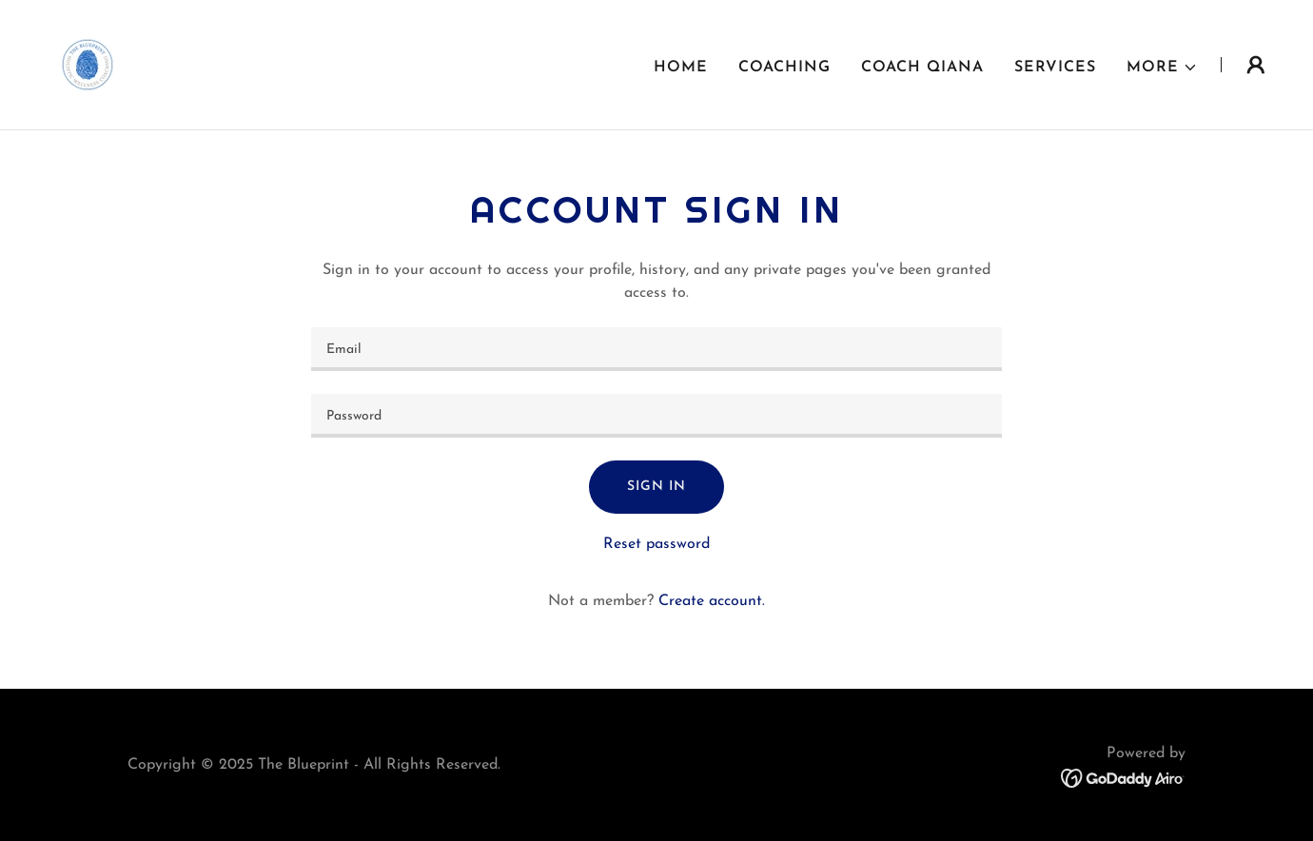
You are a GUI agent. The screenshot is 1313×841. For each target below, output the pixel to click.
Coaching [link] (784, 67)
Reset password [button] (656, 544)
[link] (87, 63)
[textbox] (656, 349)
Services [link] (1055, 67)
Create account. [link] (711, 601)
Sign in (656, 486)
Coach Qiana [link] (922, 67)
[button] (1162, 67)
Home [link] (681, 67)
